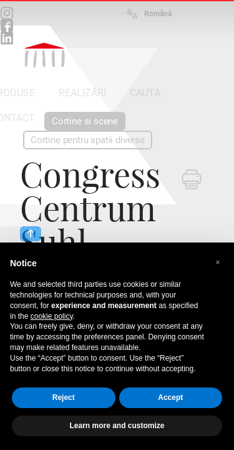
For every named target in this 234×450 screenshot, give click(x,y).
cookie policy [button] (52, 316)
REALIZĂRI (82, 93)
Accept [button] (170, 397)
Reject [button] (63, 397)
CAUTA (145, 93)
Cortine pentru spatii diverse (88, 140)
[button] (218, 262)
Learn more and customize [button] (116, 425)
